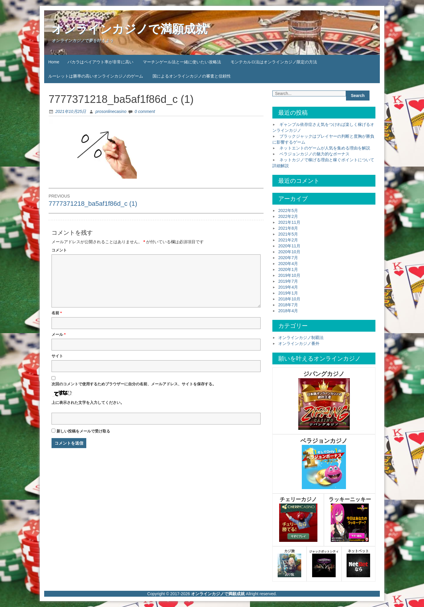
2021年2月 (288, 240)
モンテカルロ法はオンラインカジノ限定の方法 (274, 62)
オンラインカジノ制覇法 (301, 337)
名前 (57, 313)
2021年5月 (288, 234)
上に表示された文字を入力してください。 (88, 402)
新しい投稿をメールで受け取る (83, 431)
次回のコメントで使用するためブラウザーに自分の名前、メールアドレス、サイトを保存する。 (134, 384)
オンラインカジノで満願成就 (129, 28)
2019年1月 (288, 293)
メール (59, 334)
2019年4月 (288, 287)
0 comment (145, 111)
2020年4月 (288, 263)
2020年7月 (288, 257)
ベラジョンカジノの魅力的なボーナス (314, 154)
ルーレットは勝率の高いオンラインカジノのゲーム (95, 76)
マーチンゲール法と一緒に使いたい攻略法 (182, 62)
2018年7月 (288, 304)
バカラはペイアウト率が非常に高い (100, 62)
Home (53, 62)
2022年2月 (288, 216)
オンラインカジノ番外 (298, 343)
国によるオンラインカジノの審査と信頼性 (192, 76)
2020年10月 (289, 251)
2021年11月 (289, 222)
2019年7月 (288, 281)
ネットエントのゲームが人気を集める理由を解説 (324, 148)
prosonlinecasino (110, 111)
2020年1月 (288, 269)
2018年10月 (289, 299)
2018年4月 (288, 310)
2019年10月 (289, 275)
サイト (57, 356)
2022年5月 (288, 210)
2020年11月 (289, 246)
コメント (59, 250)
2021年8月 (288, 228)
